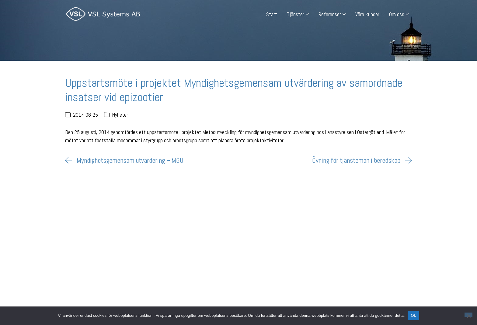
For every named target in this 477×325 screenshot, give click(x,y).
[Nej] (468, 315)
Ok (413, 315)
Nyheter (120, 114)
